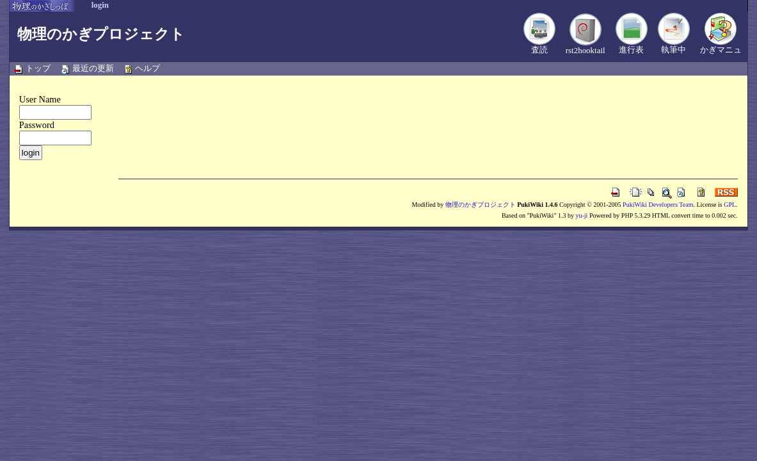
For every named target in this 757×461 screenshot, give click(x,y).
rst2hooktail (585, 50)
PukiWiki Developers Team (658, 204)
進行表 (631, 49)
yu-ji (581, 215)
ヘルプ (147, 68)
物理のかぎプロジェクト (101, 34)
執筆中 (673, 49)
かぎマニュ (721, 49)
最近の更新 (93, 68)
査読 (539, 49)
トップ (38, 68)
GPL (730, 204)
